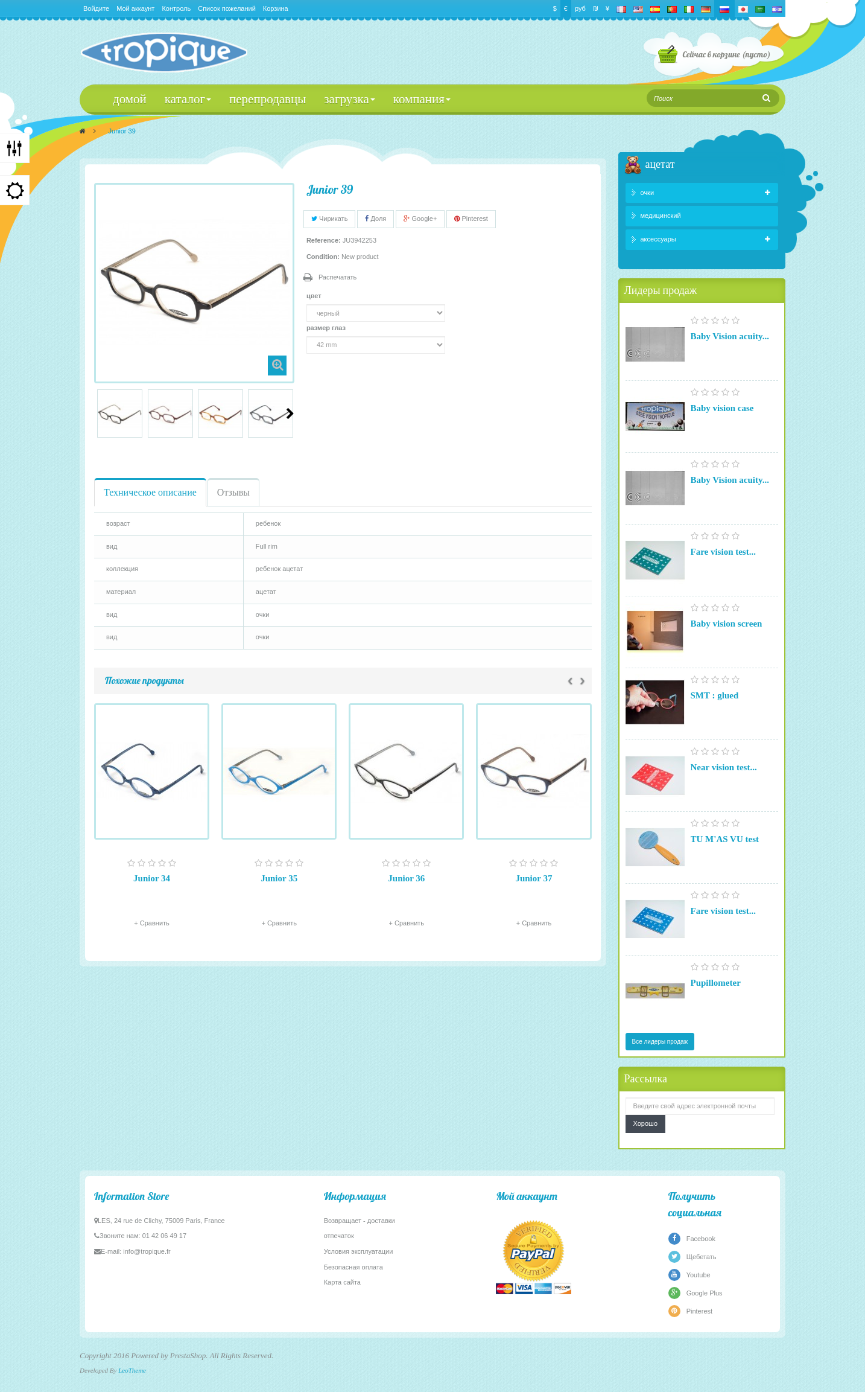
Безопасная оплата (353, 1267)
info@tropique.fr (146, 1251)
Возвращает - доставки (359, 1220)
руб (580, 8)
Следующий (290, 413)
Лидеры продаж (660, 290)
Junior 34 (151, 878)
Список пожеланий (227, 8)
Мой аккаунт (135, 8)
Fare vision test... (723, 552)
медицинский (661, 215)
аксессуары (658, 239)
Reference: (323, 240)
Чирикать (329, 218)
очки (647, 192)
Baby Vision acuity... (730, 336)
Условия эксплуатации (358, 1251)
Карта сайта (342, 1282)
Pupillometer (716, 983)
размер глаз (326, 327)
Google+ (420, 218)
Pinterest (470, 218)
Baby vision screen (726, 623)
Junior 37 (533, 878)
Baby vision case (722, 408)
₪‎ (595, 8)
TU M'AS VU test (725, 839)
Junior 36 (406, 878)
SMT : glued (715, 695)
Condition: (323, 256)
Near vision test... (724, 767)
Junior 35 (279, 878)
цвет (314, 295)
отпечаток (339, 1235)
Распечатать (337, 277)
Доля (375, 218)
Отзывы (233, 492)
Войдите (96, 8)
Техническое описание (150, 492)
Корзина (275, 8)
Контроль (176, 8)
